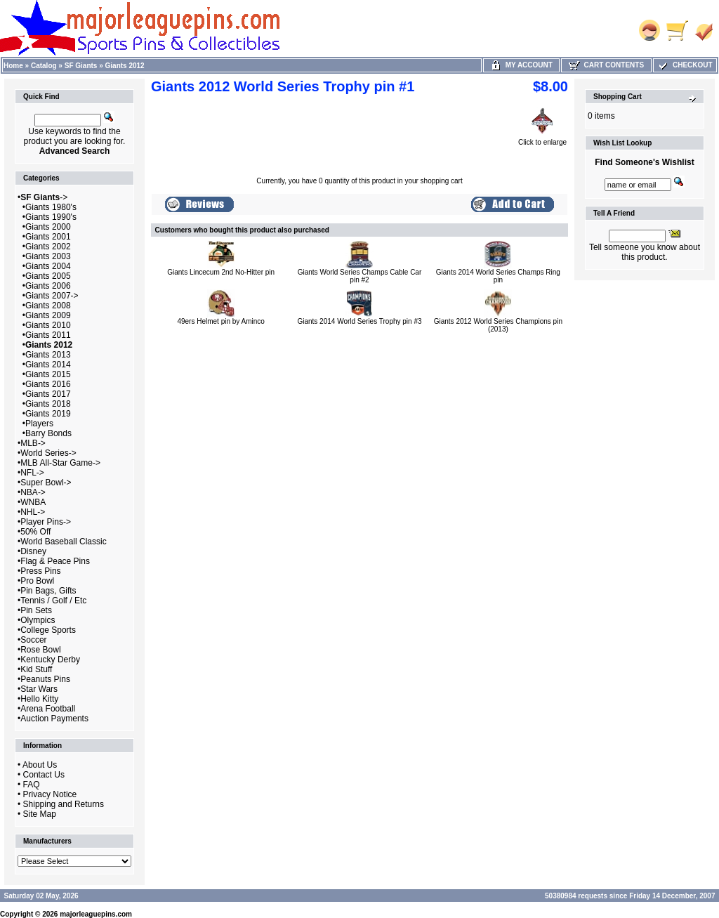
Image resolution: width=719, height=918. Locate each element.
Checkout (684, 65)
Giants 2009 (48, 315)
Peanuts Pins (45, 679)
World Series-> (48, 453)
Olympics (37, 620)
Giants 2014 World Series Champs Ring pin (498, 276)
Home (13, 66)
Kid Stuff (36, 669)
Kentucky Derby (50, 659)
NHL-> (32, 512)
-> (43, 197)
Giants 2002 (48, 246)
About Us (39, 765)
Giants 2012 (125, 66)
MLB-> (33, 443)
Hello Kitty (39, 699)
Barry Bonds (48, 433)
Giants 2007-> (52, 296)
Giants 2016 (48, 384)
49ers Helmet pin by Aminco (221, 321)
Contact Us (44, 775)
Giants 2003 (48, 256)
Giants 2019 (48, 414)
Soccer (33, 640)
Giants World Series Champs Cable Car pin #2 (360, 276)
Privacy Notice (50, 794)
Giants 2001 (48, 237)
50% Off (35, 532)
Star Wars (39, 689)
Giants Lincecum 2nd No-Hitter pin (221, 272)
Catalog (44, 66)
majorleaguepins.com (96, 914)
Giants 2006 (48, 286)
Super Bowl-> (45, 482)
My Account (521, 65)
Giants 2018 (48, 404)
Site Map (39, 814)
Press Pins (40, 571)
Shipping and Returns (63, 804)
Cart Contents (606, 65)
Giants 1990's (51, 217)
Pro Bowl (37, 581)
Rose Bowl (40, 650)
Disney (33, 551)
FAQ (31, 784)
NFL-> (32, 473)
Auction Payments (54, 718)
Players (39, 423)
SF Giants (81, 66)
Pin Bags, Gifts (48, 591)
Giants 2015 (48, 374)
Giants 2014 (48, 364)
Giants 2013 (48, 355)
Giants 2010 (48, 325)
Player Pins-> (45, 522)
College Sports (48, 630)
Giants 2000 (48, 227)
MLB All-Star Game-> (60, 463)
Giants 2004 (48, 266)
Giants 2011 (48, 335)
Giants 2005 (48, 276)
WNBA (33, 502)
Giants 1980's (51, 207)
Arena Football (47, 709)
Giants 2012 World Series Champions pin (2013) (498, 325)
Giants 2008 (48, 305)
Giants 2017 (48, 394)
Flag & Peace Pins (55, 561)
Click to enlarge (542, 139)
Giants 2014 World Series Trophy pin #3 (359, 321)
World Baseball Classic (63, 541)
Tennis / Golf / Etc (53, 600)
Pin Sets (36, 610)
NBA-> (33, 492)
